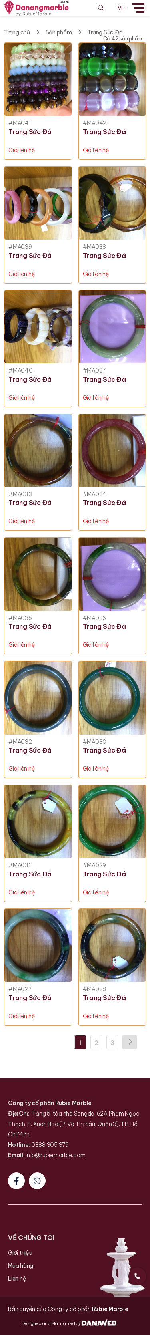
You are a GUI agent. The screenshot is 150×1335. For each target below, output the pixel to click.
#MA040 (20, 370)
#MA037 (94, 370)
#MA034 (95, 494)
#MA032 (20, 742)
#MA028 (94, 989)
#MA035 (20, 618)
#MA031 (19, 865)
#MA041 (19, 123)
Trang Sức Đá (104, 32)
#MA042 (95, 123)
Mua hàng (20, 1265)
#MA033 (20, 494)
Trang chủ (17, 32)
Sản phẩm (59, 32)
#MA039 (20, 247)
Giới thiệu (20, 1252)
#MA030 (95, 742)
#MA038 (94, 247)
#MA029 (94, 865)
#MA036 (94, 618)
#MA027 (20, 989)
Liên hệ (17, 1278)
